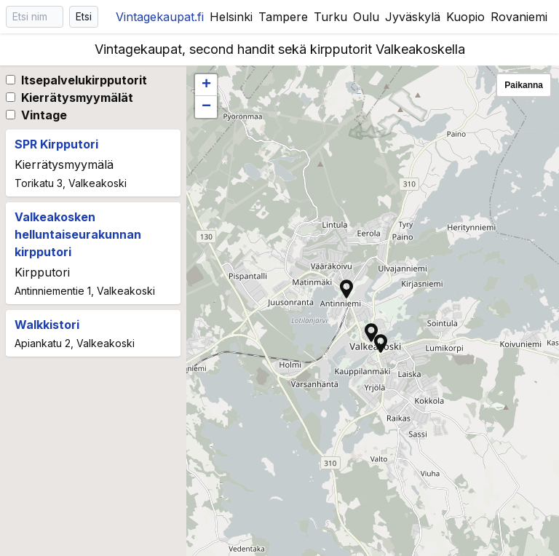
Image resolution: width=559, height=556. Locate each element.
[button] (380, 343)
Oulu (366, 16)
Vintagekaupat (160, 16)
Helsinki (231, 16)
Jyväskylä (412, 16)
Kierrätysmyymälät (77, 97)
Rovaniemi (519, 16)
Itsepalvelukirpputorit (84, 80)
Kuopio (465, 16)
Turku (330, 16)
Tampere (283, 16)
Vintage (44, 115)
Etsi (84, 16)
